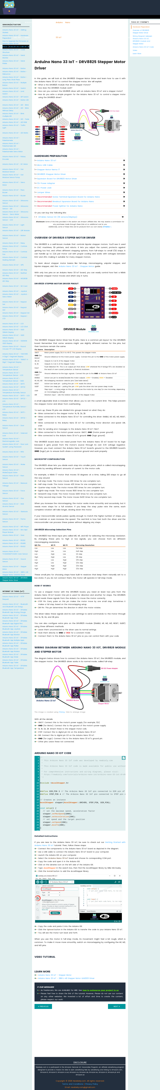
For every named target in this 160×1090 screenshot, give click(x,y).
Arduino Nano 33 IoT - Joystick (14, 291)
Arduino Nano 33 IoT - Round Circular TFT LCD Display (14, 347)
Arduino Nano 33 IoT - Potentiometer (11, 139)
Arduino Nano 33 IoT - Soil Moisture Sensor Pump (12, 176)
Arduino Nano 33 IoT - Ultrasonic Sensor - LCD (15, 218)
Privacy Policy (91, 1084)
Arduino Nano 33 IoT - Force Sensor (13, 492)
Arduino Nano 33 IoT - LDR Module (16, 230)
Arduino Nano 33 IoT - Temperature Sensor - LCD (12, 374)
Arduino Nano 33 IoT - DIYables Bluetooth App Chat (14, 616)
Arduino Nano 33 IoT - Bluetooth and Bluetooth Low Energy (15, 605)
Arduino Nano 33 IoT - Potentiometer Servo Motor (12, 150)
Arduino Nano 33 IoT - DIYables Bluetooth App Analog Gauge (14, 611)
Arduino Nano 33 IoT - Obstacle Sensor (15, 512)
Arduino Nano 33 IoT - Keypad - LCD (15, 317)
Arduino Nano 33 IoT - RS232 (13, 540)
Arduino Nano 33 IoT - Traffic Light (14, 126)
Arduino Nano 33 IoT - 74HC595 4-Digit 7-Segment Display (15, 355)
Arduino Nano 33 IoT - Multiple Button (14, 84)
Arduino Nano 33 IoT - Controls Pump (14, 247)
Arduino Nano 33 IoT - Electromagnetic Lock (11, 440)
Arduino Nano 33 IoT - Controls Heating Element (14, 258)
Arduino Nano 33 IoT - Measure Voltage (14, 484)
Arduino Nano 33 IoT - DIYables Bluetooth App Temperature (14, 667)
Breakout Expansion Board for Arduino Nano (65, 201)
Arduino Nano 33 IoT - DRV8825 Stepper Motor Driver (15, 579)
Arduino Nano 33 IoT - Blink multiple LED (13, 114)
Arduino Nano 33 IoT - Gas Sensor (13, 499)
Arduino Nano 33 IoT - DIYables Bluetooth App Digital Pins (14, 622)
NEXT (117, 1006)
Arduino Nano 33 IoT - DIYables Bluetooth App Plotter (14, 644)
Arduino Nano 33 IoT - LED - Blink (15, 105)
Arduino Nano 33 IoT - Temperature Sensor (11, 368)
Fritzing (62, 712)
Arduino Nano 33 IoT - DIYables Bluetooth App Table (14, 661)
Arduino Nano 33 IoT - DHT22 (13, 387)
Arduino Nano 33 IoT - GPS (13, 265)
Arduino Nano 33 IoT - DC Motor (15, 164)
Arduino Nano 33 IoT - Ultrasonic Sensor (15, 201)
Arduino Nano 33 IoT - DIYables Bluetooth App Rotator (14, 650)
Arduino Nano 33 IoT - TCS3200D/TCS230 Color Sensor (15, 552)
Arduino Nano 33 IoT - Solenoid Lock (14, 434)
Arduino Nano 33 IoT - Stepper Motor (14, 567)
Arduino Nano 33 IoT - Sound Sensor (14, 560)
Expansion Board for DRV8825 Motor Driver (57, 178)
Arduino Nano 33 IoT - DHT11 (13, 384)
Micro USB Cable (45, 165)
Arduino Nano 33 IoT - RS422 (13, 546)
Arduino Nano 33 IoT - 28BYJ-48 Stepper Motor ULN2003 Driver (15, 573)
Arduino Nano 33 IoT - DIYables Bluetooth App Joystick (14, 627)
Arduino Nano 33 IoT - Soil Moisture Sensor (12, 170)
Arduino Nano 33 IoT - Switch (14, 88)
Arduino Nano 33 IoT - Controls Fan (14, 253)
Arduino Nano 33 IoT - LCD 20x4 (15, 327)
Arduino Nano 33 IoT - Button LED (15, 100)
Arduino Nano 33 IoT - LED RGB (14, 122)
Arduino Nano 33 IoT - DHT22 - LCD (14, 399)
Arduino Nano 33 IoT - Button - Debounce (14, 72)
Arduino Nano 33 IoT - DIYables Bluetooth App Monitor (14, 633)
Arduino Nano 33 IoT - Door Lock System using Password (15, 445)
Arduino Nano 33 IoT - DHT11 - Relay (14, 413)
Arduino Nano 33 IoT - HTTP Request (13, 597)
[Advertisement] (80, 1036)
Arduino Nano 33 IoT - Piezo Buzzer (13, 191)
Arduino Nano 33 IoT (46, 160)
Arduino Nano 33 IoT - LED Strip (14, 270)
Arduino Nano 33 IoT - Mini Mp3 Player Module (14, 531)
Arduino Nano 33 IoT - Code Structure (13, 51)
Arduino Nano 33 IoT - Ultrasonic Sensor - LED (15, 207)
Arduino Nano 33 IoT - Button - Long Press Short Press (14, 78)
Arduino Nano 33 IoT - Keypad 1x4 (15, 313)
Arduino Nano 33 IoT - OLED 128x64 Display (13, 331)
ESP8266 (38, 22)
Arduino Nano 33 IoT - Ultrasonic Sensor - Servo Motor (15, 213)
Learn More (137, 53)
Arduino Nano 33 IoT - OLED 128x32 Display (13, 336)
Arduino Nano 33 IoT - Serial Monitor (13, 56)
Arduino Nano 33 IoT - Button (14, 68)
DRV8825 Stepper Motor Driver (51, 174)
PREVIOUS (43, 1006)
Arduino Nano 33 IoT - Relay (13, 243)
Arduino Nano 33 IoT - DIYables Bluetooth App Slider (14, 655)
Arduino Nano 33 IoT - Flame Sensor (13, 520)
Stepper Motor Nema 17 (48, 169)
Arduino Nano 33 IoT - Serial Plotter (13, 62)
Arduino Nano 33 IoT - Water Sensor (13, 465)
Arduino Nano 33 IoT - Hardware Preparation (15, 36)
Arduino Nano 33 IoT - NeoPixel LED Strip (14, 274)
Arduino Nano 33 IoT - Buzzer (14, 196)
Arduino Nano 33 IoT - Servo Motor (13, 183)
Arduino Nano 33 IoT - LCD (13, 324)
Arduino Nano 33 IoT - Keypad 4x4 (14, 308)
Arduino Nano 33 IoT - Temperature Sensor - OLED (13, 379)
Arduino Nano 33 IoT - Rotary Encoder (14, 157)
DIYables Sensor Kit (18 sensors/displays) (57, 217)
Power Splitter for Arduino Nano (60, 206)
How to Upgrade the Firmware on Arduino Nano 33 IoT (15, 42)
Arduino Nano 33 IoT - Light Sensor (13, 226)
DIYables (107, 227)
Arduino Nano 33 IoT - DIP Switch (15, 97)
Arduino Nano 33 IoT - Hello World (15, 47)
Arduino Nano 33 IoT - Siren (13, 535)
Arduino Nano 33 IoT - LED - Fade (15, 119)
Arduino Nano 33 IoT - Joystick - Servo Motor (15, 295)
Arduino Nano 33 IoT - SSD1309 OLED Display (14, 342)
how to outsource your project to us (101, 990)
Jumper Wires (43, 192)
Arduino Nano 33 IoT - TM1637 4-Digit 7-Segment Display (15, 360)
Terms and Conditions (72, 1084)
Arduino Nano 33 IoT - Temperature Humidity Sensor (14, 391)
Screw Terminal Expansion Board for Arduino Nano (68, 197)
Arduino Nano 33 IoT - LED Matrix (15, 133)
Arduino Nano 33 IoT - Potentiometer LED (11, 144)
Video (135, 50)
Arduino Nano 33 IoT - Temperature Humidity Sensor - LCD (14, 406)
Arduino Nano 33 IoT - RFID (13, 452)
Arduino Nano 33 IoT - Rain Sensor (13, 477)
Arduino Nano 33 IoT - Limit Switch (13, 92)
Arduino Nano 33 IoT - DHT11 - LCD (16, 396)
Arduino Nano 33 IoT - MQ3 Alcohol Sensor (13, 505)
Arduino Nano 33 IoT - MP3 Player (15, 527)
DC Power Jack (44, 187)
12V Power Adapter (46, 183)
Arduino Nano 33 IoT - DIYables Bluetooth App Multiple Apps (14, 639)
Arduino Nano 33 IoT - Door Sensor (13, 426)
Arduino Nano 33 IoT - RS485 (14, 543)
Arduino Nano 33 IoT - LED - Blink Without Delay (15, 109)
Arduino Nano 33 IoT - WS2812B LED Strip (14, 279)
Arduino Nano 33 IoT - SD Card (14, 286)
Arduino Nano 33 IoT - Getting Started (14, 31)
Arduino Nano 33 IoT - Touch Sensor (14, 458)
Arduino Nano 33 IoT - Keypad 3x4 (14, 303)
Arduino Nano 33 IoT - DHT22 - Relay (14, 419)
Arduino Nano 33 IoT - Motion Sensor (14, 236)
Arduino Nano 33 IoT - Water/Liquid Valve (11, 471)
